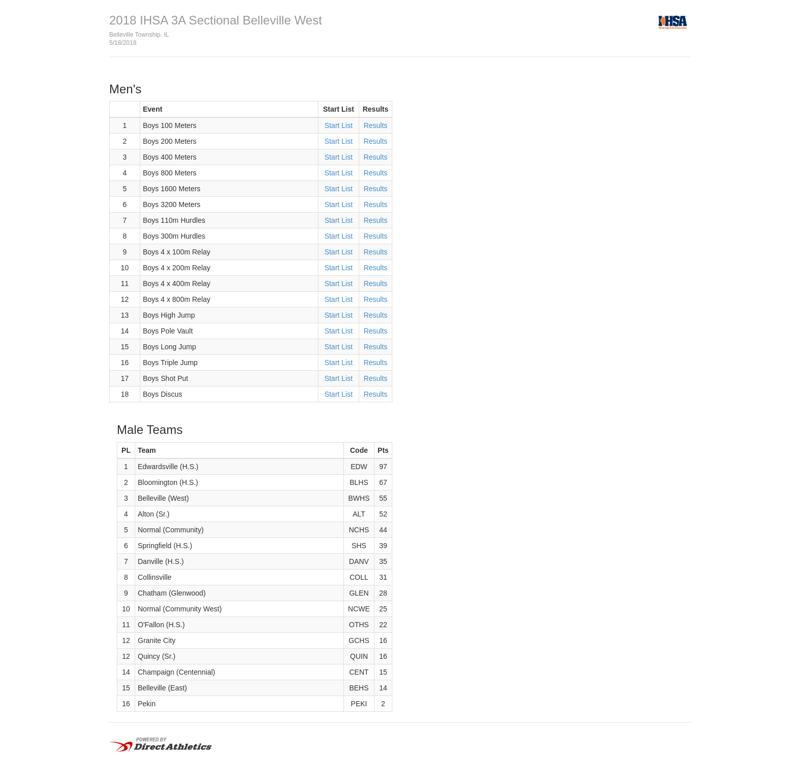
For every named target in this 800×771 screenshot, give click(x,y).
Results (376, 125)
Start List (338, 125)
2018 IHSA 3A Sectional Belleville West (215, 20)
